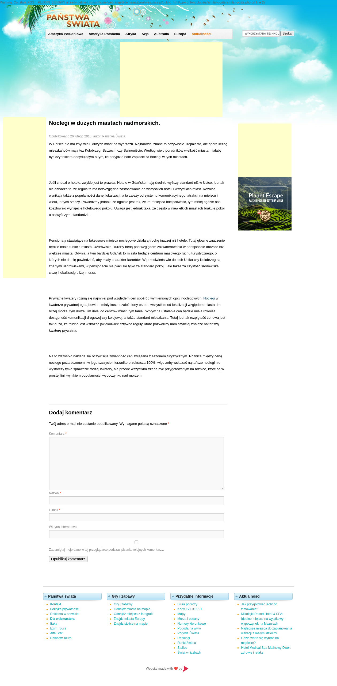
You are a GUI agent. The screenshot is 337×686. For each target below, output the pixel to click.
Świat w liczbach (189, 652)
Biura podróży (187, 604)
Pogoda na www (189, 628)
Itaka (53, 623)
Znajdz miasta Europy (129, 619)
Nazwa (55, 493)
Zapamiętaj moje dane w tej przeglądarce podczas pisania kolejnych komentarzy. (106, 550)
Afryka (130, 34)
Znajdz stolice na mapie (131, 623)
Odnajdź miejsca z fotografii (133, 614)
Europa (180, 34)
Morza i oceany (188, 619)
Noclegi (209, 298)
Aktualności (201, 34)
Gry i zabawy (123, 604)
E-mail (54, 510)
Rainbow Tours (60, 638)
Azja (145, 34)
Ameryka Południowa (65, 34)
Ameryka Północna (104, 34)
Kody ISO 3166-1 (190, 609)
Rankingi (184, 638)
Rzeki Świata (187, 643)
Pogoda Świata (188, 633)
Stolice (182, 648)
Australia (161, 34)
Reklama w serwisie (64, 614)
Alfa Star (56, 633)
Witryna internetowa (63, 527)
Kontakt (55, 604)
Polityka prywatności (64, 609)
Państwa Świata (113, 136)
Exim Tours (58, 628)
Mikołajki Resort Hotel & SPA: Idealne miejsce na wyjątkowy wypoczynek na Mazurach (262, 618)
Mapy (181, 614)
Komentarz (58, 434)
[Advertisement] (171, 79)
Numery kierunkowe (192, 623)
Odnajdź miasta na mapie (132, 609)
